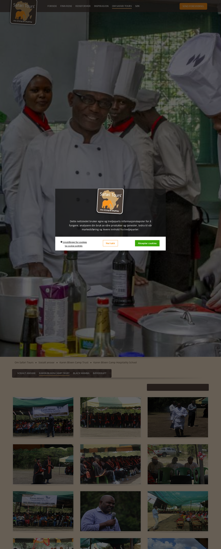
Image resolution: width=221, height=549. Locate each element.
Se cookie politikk (74, 245)
